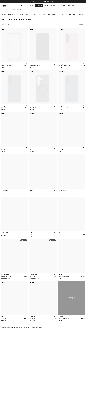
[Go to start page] (4, 5)
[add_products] (26, 64)
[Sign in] (81, 5)
